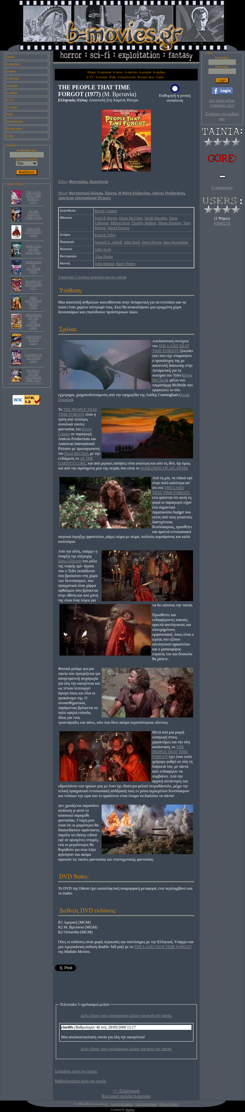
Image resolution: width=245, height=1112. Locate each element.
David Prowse (118, 228)
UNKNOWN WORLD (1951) (33, 340)
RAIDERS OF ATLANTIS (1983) (33, 358)
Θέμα (62, 193)
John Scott (103, 249)
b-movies (13, 78)
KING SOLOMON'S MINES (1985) (33, 302)
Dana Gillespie (70, 561)
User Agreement (145, 1104)
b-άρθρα (12, 93)
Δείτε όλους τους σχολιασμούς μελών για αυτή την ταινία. (126, 1015)
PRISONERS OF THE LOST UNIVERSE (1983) (33, 321)
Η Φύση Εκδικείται (134, 193)
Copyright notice (122, 1104)
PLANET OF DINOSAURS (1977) (33, 284)
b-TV (10, 100)
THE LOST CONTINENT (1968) (33, 232)
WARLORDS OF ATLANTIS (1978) (33, 267)
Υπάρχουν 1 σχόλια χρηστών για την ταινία (92, 277)
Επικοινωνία (15, 121)
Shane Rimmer (170, 223)
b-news (11, 71)
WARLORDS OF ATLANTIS (164, 468)
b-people (12, 85)
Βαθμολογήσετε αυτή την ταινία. (80, 1081)
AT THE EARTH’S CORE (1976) (33, 214)
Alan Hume (104, 256)
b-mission (13, 64)
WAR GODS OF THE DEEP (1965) (33, 249)
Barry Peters (126, 263)
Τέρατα (110, 193)
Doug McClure (131, 218)
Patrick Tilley (105, 235)
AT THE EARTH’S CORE (75, 461)
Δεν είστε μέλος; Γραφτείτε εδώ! (222, 103)
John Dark (132, 242)
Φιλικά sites (14, 128)
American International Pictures (84, 198)
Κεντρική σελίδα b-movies (126, 1096)
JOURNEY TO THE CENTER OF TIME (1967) (33, 375)
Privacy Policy (169, 1104)
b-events (12, 107)
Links (10, 136)
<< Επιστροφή (126, 1091)
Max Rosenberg (175, 242)
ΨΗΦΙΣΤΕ (222, 223)
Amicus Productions (168, 193)
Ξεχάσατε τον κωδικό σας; (222, 116)
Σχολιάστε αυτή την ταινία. (76, 1071)
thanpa (130, 1109)
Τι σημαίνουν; (222, 187)
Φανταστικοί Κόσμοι (86, 193)
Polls (10, 114)
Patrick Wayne (106, 218)
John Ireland (104, 263)
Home (10, 57)
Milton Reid (119, 223)
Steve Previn (152, 242)
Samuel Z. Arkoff (108, 242)
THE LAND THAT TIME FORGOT (170, 348)
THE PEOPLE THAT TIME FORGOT (77, 412)
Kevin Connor (106, 211)
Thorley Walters (143, 223)
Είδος (62, 181)
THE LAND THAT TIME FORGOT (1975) (33, 197)
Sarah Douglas (155, 218)
